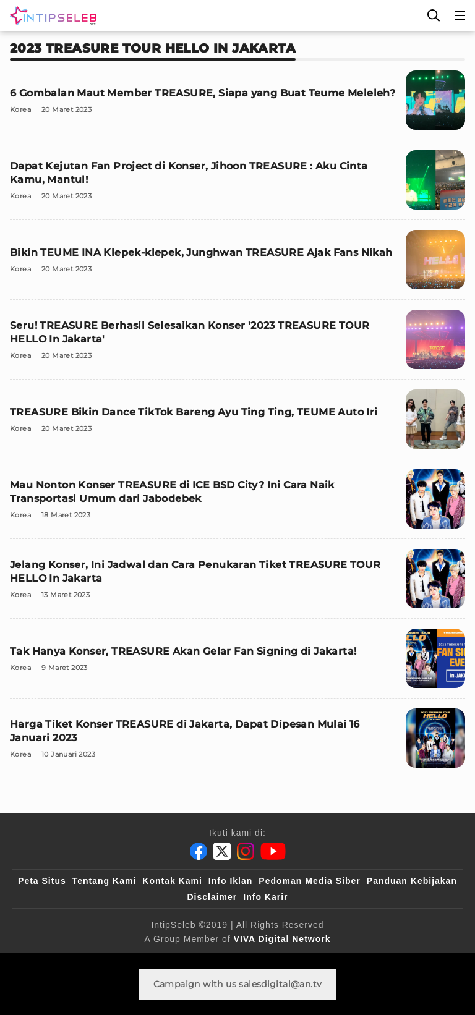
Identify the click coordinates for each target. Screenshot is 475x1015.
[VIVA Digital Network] (282, 939)
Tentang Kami (104, 881)
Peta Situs (42, 881)
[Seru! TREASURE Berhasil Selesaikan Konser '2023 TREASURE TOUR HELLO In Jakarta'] (237, 345)
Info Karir (265, 897)
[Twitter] (222, 851)
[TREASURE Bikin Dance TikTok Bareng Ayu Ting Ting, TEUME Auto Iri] (237, 424)
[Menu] (460, 15)
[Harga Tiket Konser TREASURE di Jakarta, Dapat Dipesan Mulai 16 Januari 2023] (237, 743)
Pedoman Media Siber (309, 881)
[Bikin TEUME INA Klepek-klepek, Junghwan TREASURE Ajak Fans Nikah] (237, 265)
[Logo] (50, 15)
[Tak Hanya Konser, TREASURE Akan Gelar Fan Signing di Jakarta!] (237, 664)
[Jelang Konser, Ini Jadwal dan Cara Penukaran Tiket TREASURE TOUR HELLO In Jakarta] (237, 584)
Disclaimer (212, 897)
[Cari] (433, 15)
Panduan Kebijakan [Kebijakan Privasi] (412, 881)
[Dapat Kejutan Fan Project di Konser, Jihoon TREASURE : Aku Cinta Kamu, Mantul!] (237, 185)
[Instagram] (245, 851)
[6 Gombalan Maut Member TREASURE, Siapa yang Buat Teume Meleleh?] (237, 105)
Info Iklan (230, 881)
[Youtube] (273, 851)
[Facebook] (198, 851)
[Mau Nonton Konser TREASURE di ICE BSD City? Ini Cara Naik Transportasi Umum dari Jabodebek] (237, 504)
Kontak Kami (172, 881)
